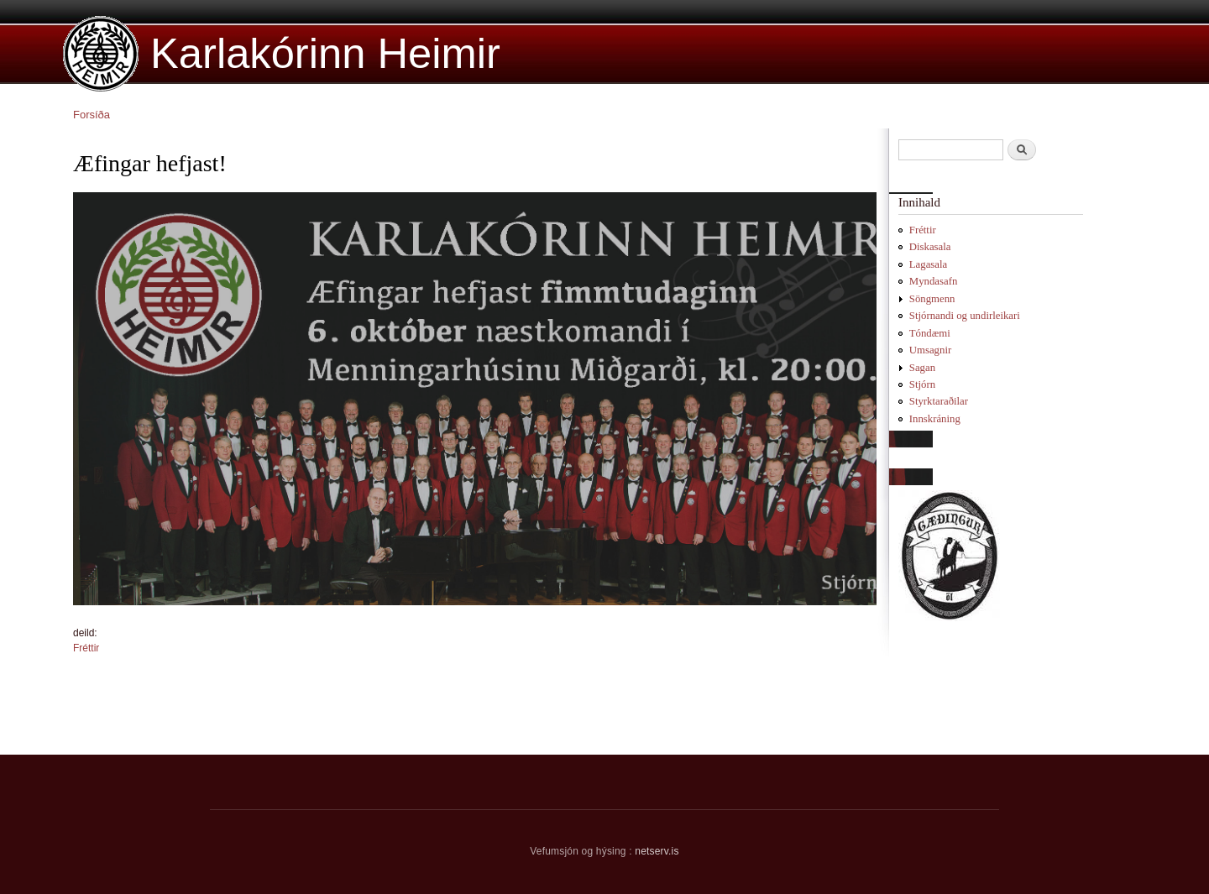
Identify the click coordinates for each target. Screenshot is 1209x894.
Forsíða (91, 114)
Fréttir (86, 648)
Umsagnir (930, 350)
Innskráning (934, 419)
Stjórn (922, 384)
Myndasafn (933, 281)
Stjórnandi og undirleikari (964, 316)
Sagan (922, 368)
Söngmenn (932, 299)
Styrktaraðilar (938, 401)
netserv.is (656, 851)
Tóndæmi (929, 333)
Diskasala (930, 247)
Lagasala (928, 264)
